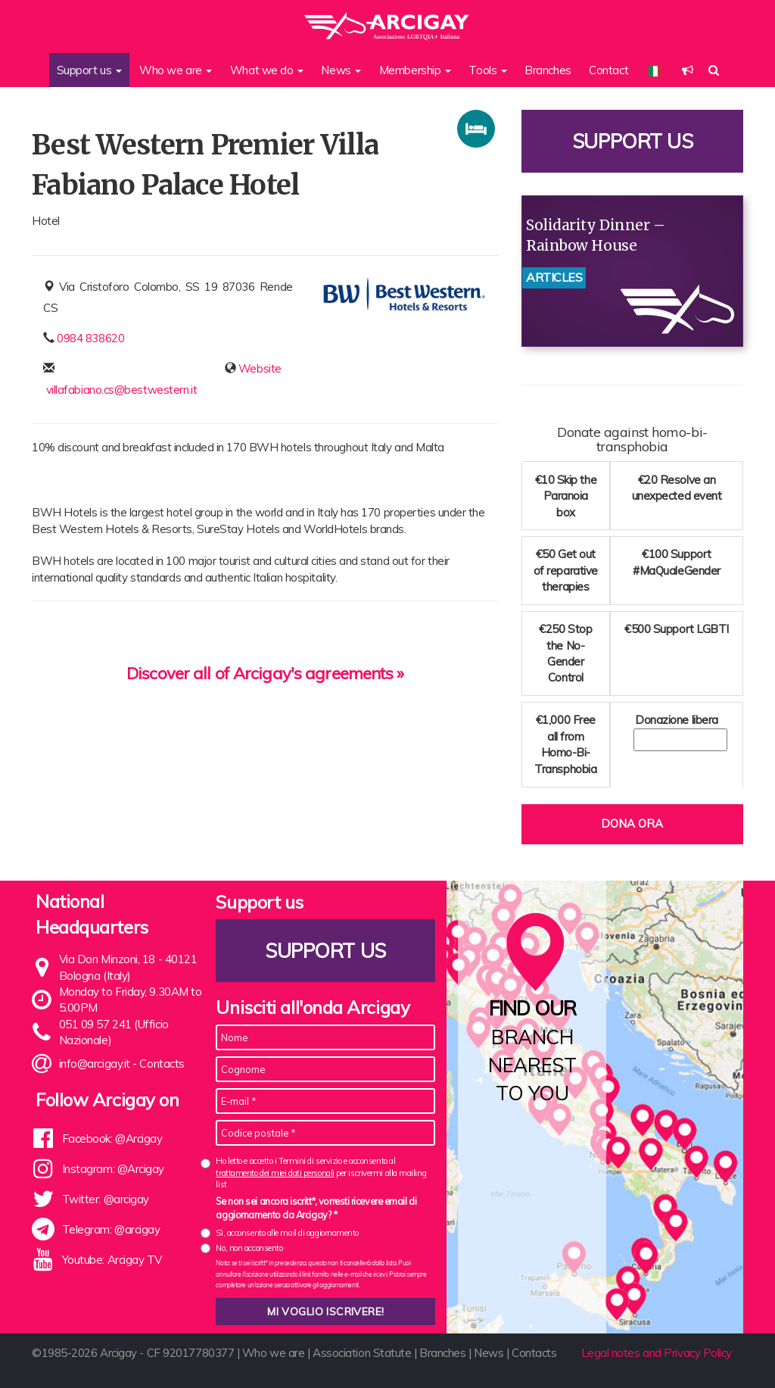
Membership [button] (415, 70)
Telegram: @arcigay (111, 1229)
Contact (608, 70)
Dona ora (632, 823)
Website (260, 368)
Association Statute (362, 1353)
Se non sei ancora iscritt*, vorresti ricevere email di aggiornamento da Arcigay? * (316, 1208)
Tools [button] (487, 70)
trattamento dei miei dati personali (275, 1173)
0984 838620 (90, 338)
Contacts (161, 1063)
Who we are (273, 1353)
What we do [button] (266, 70)
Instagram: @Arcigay (113, 1169)
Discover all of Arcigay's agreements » (265, 673)
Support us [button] (89, 70)
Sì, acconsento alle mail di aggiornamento (287, 1232)
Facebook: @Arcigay (112, 1138)
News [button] (341, 70)
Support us (632, 141)
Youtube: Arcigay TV (112, 1259)
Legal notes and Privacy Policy (657, 1353)
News (488, 1353)
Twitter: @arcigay (105, 1199)
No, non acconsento (249, 1248)
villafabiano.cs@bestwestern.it (122, 389)
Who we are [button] (175, 70)
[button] (687, 70)
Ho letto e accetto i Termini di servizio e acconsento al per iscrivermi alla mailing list (321, 1173)
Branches (547, 70)
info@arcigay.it (94, 1063)
